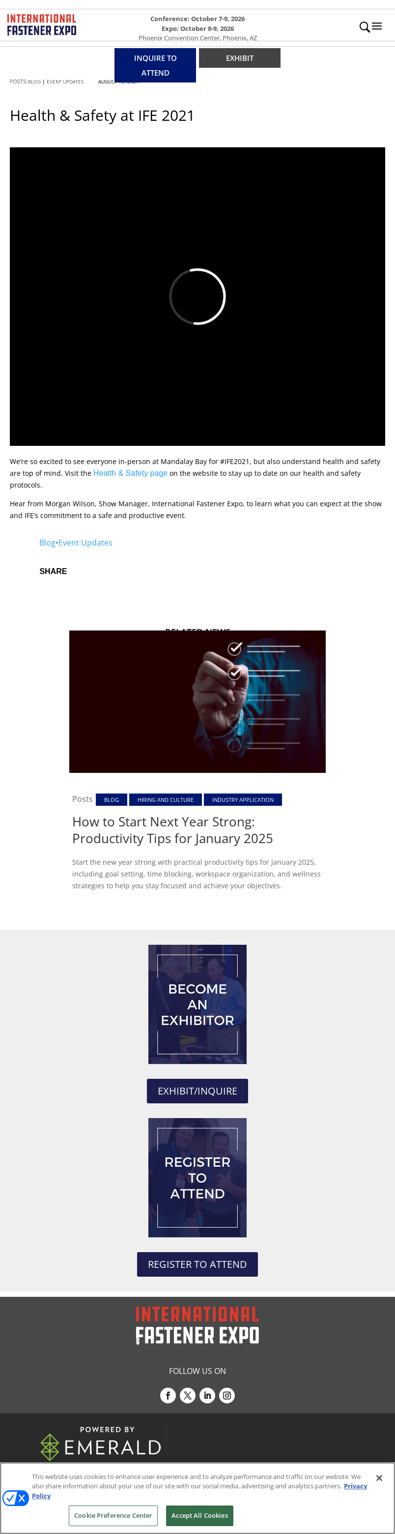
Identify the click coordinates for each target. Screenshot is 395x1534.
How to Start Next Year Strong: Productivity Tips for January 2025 (172, 830)
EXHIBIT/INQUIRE (197, 1090)
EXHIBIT (240, 58)
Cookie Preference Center (113, 1515)
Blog (47, 542)
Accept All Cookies (199, 1515)
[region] (197, 1498)
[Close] (379, 1478)
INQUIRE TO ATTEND (155, 65)
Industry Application (243, 799)
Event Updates (85, 542)
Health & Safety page (130, 473)
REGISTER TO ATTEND (197, 1264)
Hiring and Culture (166, 799)
